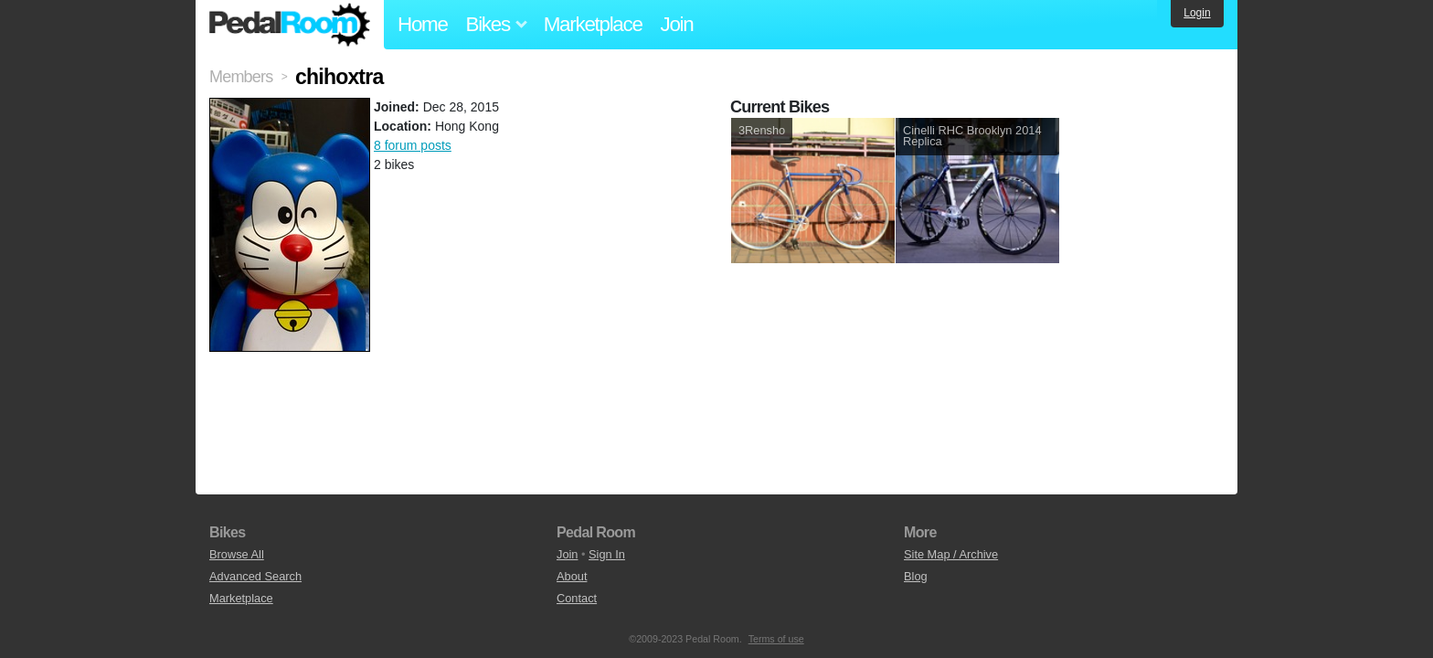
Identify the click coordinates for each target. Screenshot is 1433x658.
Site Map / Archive (951, 554)
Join (677, 24)
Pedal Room (289, 25)
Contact (577, 598)
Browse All (236, 554)
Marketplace (593, 24)
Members (240, 77)
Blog (916, 576)
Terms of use (776, 638)
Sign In (607, 554)
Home (423, 24)
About (572, 576)
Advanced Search (255, 576)
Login (1197, 12)
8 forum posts (412, 145)
